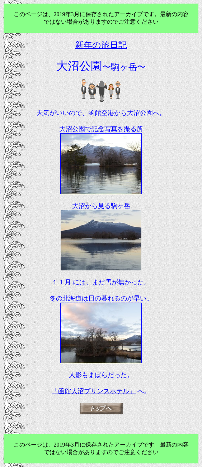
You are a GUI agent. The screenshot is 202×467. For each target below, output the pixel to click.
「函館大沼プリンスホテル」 (94, 391)
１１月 (61, 282)
